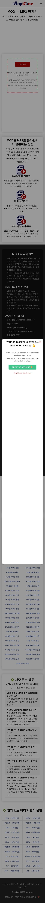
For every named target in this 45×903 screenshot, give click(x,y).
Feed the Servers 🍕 (22, 367)
